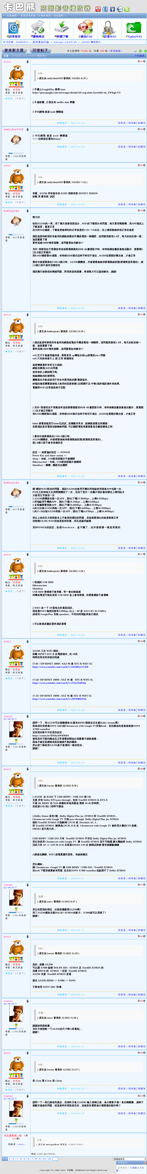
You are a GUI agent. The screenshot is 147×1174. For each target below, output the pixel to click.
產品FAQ (85, 35)
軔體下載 (61, 35)
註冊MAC (109, 35)
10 (44, 1158)
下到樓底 (140, 55)
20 (49, 1158)
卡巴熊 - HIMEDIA (17, 42)
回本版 (132, 123)
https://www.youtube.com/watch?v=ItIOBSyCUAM (60, 667)
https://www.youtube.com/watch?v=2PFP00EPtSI (59, 699)
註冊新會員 (44, 15)
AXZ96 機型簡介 (91, 42)
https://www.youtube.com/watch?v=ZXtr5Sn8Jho (59, 683)
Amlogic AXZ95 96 (65, 42)
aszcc (21, 1144)
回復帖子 (40, 50)
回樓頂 (142, 123)
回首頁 (122, 123)
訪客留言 (13, 35)
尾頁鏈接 (115, 51)
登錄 (101, 117)
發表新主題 (14, 50)
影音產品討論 (41, 42)
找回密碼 (59, 15)
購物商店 (37, 35)
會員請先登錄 (28, 15)
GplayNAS (134, 35)
